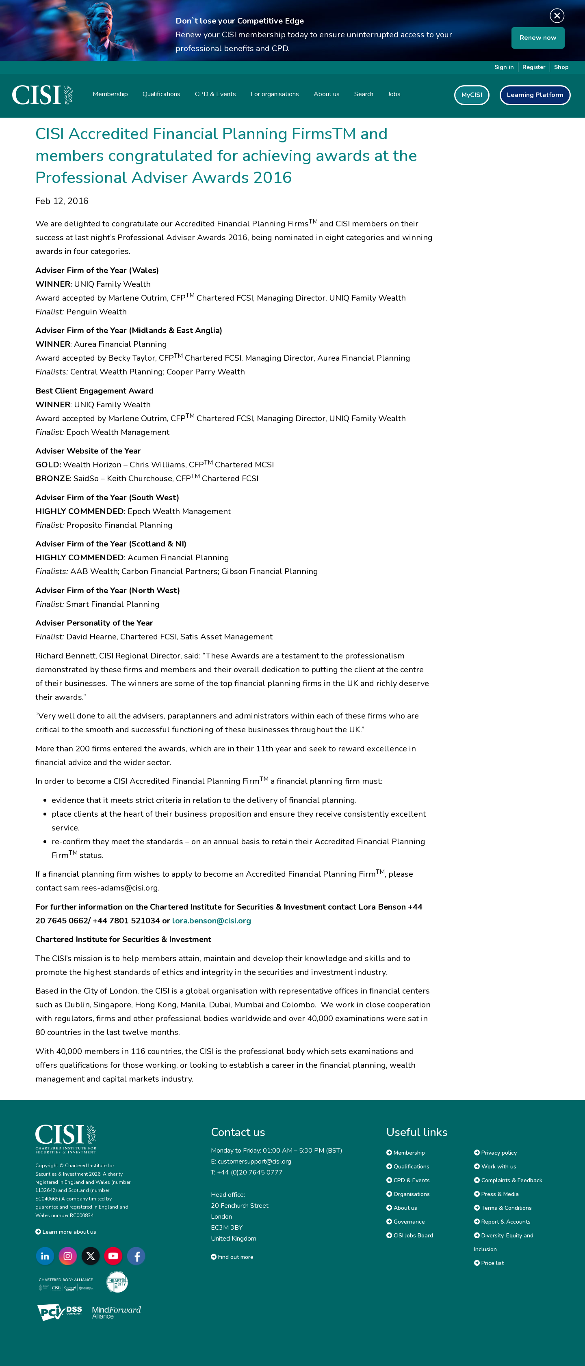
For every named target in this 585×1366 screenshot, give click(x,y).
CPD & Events (408, 1180)
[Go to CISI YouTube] (115, 1256)
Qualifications (407, 1166)
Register (534, 67)
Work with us (495, 1166)
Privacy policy (495, 1153)
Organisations (408, 1194)
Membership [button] (110, 94)
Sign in (504, 67)
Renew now (538, 37)
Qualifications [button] (161, 94)
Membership (405, 1153)
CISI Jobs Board (409, 1235)
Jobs (394, 94)
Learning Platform (535, 94)
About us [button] (327, 94)
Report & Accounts (502, 1222)
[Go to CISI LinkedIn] (46, 1256)
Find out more (232, 1257)
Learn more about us (65, 1232)
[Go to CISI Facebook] (137, 1256)
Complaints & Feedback (508, 1180)
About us (401, 1208)
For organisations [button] (275, 94)
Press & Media (496, 1194)
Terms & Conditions (503, 1208)
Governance (405, 1222)
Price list (489, 1263)
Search (363, 94)
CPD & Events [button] (215, 94)
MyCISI (472, 94)
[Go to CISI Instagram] (69, 1256)
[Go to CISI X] (92, 1256)
